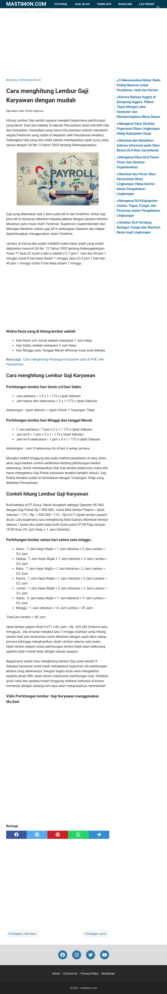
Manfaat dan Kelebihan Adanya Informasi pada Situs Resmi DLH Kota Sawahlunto (138, 145)
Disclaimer (108, 973)
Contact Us (70, 973)
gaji (96, 140)
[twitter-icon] (90, 954)
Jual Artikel (19, 12)
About (56, 973)
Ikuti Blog (43, 12)
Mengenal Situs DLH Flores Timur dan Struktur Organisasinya (138, 162)
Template (104, 4)
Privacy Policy (89, 973)
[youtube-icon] (104, 954)
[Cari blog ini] (158, 8)
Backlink (125, 4)
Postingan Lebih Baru (22, 933)
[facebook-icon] (62, 954)
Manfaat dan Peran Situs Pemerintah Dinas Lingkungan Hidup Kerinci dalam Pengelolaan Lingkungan (136, 184)
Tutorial (61, 4)
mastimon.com (26, 4)
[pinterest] (57, 835)
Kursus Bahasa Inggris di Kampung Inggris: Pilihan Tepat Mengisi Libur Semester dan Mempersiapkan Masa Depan (138, 107)
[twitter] (37, 835)
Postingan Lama (95, 933)
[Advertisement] (83, 43)
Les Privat (146, 4)
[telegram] (99, 835)
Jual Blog (82, 4)
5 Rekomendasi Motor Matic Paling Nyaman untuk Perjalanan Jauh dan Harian (139, 85)
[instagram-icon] (76, 954)
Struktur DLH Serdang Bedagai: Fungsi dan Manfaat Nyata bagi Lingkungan (138, 227)
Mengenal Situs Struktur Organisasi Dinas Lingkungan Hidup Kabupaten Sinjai (138, 128)
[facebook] (16, 835)
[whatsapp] (78, 835)
